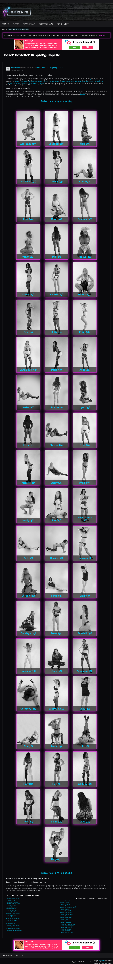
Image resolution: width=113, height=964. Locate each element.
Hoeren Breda (64, 916)
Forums (5, 24)
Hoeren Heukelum (66, 917)
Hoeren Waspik (32, 83)
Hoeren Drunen (20, 81)
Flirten (16, 24)
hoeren (82, 94)
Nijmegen (41, 83)
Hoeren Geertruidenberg (68, 906)
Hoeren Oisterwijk (65, 904)
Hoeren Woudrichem (66, 911)
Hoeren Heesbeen (12, 920)
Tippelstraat (29, 24)
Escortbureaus (46, 24)
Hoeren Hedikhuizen (13, 928)
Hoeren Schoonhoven (66, 932)
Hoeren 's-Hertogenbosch (68, 907)
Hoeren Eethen (11, 917)
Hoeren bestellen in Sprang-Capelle (18, 29)
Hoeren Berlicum (65, 921)
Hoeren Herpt (10, 923)
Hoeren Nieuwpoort (66, 927)
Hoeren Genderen (12, 912)
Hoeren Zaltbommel (66, 914)
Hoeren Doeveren (69, 81)
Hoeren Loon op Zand (45, 81)
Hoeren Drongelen (31, 81)
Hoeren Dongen (11, 927)
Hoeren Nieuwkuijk (12, 925)
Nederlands (7, 955)
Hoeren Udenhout (12, 922)
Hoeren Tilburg (64, 902)
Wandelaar (15, 68)
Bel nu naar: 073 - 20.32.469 (56, 101)
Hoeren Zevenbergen (67, 926)
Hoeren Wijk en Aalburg (14, 930)
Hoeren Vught (64, 909)
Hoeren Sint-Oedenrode (67, 924)
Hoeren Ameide (65, 931)
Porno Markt (63, 24)
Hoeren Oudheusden (20, 83)
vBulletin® (102, 960)
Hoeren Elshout (80, 81)
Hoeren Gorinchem (66, 912)
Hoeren (4, 29)
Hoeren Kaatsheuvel (12, 899)
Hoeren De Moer (57, 81)
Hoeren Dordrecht (65, 929)
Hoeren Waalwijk (95, 80)
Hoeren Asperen (65, 919)
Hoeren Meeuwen (92, 81)
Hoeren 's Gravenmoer (13, 918)
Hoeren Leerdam (65, 922)
